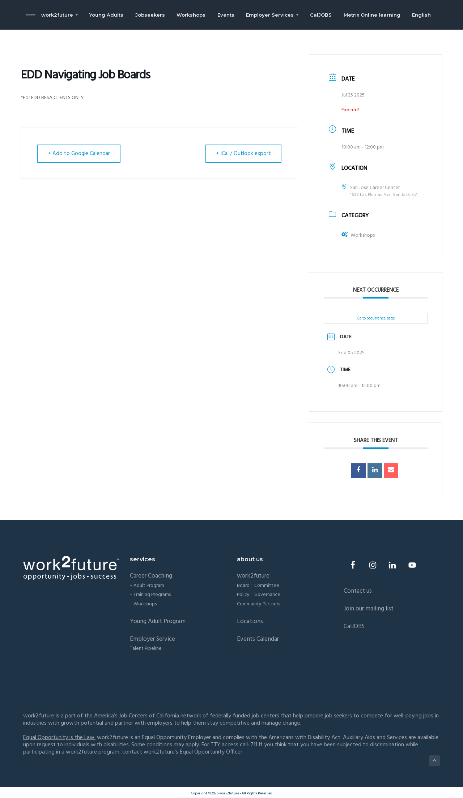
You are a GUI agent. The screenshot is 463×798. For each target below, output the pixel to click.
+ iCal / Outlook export (243, 153)
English (424, 15)
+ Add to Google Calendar (79, 153)
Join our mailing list (369, 609)
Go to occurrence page (376, 318)
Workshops (358, 235)
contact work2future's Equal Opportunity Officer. (182, 752)
